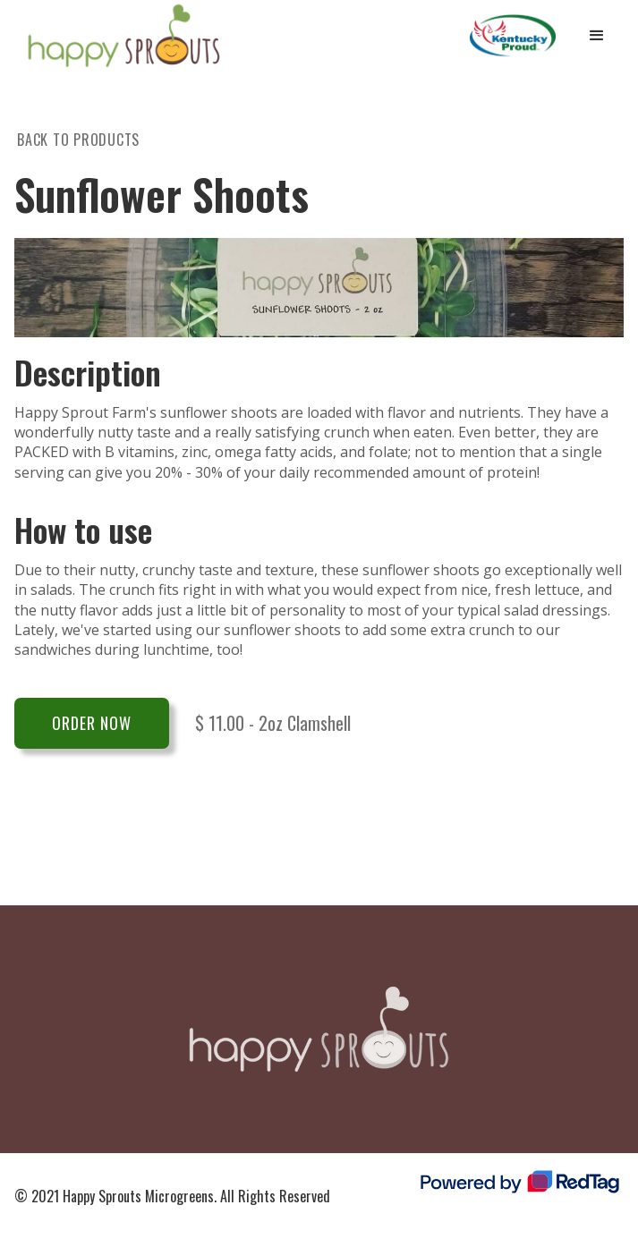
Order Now (92, 722)
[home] (119, 36)
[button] (597, 36)
